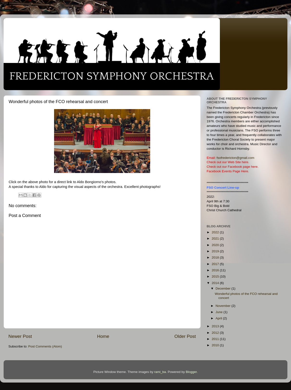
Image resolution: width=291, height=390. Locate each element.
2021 (216, 238)
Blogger (191, 372)
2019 (216, 251)
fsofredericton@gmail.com (235, 158)
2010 (216, 345)
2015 (216, 276)
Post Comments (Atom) (45, 346)
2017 (216, 264)
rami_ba (160, 372)
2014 (216, 283)
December (223, 288)
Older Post (185, 336)
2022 (216, 232)
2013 (216, 326)
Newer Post (20, 336)
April (219, 318)
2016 (216, 270)
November (223, 306)
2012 (216, 332)
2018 (216, 257)
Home (103, 336)
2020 (216, 245)
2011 (216, 339)
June (219, 312)
